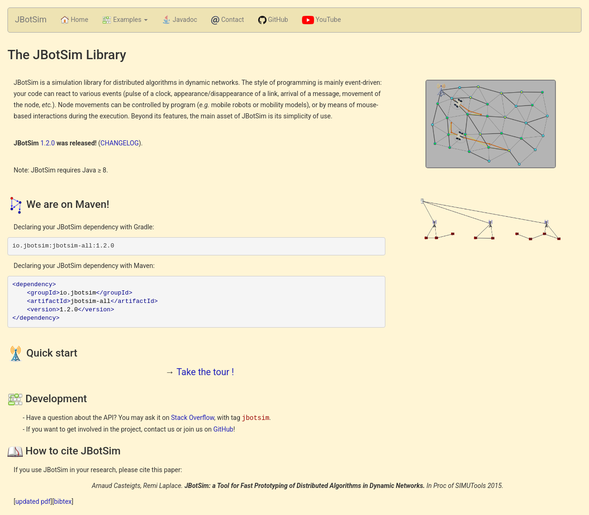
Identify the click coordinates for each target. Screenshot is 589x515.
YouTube (321, 20)
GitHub (273, 20)
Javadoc (179, 20)
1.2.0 (48, 143)
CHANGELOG (120, 143)
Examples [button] (125, 20)
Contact (227, 20)
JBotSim (31, 19)
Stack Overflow (192, 417)
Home (78, 19)
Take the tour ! (205, 372)
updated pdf (32, 501)
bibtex (63, 501)
